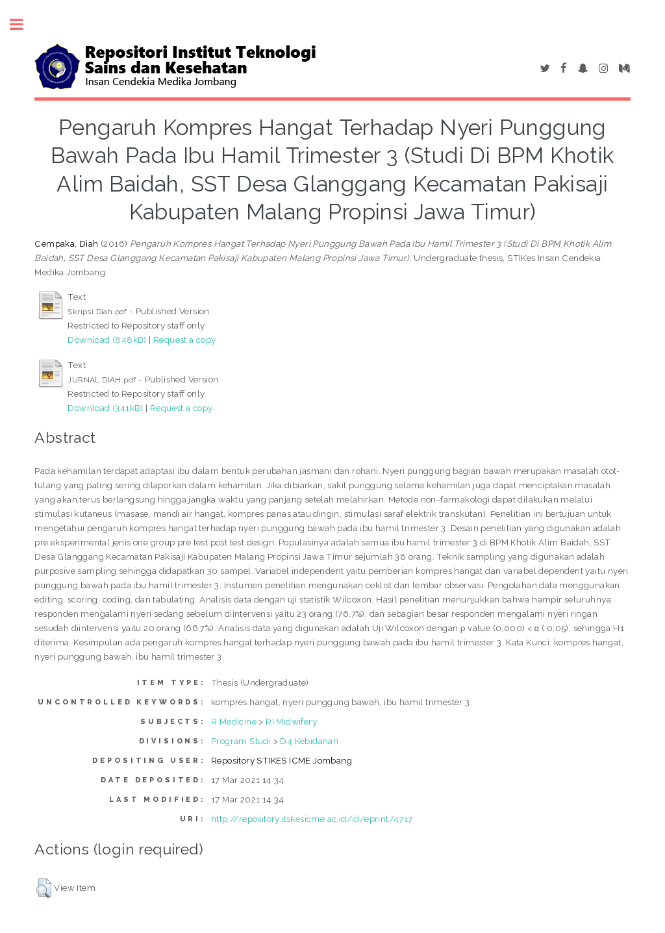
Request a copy (184, 339)
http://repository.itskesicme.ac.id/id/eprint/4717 (312, 819)
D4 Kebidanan (309, 741)
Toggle (23, 24)
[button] (43, 888)
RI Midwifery (291, 721)
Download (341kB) (105, 408)
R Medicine (234, 721)
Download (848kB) (107, 339)
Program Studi (241, 741)
